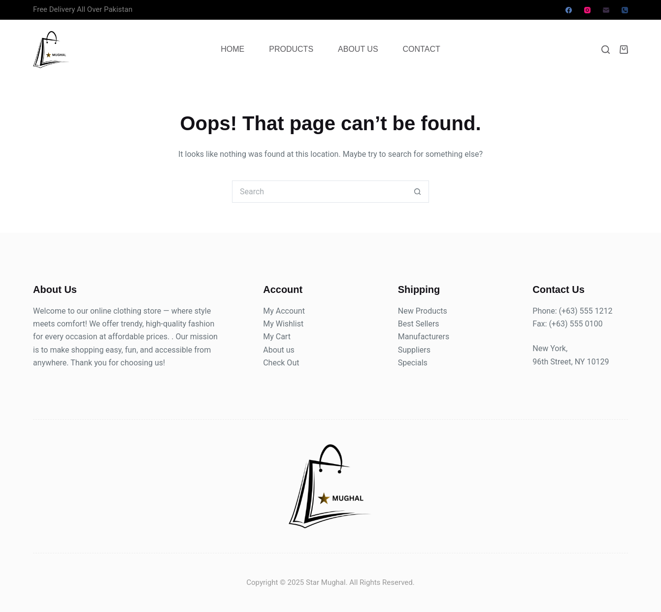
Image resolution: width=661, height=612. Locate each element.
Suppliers (414, 350)
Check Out (281, 362)
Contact (421, 49)
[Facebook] (568, 10)
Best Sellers (418, 323)
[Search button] (418, 191)
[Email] (606, 10)
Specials (413, 362)
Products (291, 49)
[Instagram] (587, 10)
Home (232, 49)
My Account (284, 311)
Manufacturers (423, 336)
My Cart (277, 336)
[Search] (605, 49)
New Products (422, 311)
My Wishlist (283, 323)
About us (279, 350)
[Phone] (625, 10)
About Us (358, 49)
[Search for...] (319, 191)
